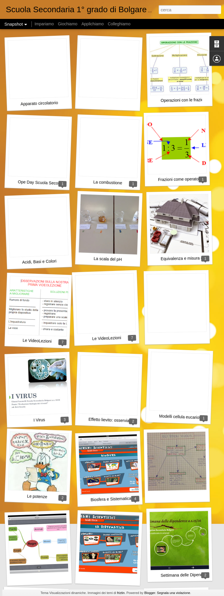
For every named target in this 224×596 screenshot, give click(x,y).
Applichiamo (92, 24)
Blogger (149, 593)
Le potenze (37, 496)
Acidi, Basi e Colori (39, 262)
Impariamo (44, 24)
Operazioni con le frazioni (184, 100)
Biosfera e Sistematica (110, 499)
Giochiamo (67, 24)
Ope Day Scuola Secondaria (43, 183)
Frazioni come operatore (180, 179)
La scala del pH (108, 259)
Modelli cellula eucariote (181, 417)
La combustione (107, 182)
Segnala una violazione (173, 593)
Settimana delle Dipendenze (186, 575)
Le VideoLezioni (37, 340)
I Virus (39, 419)
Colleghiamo (119, 24)
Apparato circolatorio (39, 103)
